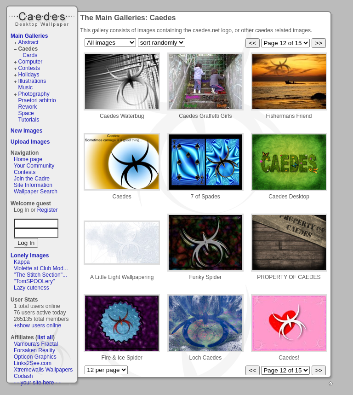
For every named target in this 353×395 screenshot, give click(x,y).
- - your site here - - (37, 382)
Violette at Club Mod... (41, 268)
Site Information (33, 185)
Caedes (43, 18)
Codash (23, 376)
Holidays (29, 74)
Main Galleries (29, 36)
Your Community (34, 166)
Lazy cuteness (31, 288)
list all (45, 337)
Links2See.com (32, 363)
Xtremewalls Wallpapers (43, 369)
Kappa (22, 262)
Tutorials (29, 119)
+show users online (37, 325)
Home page (28, 159)
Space (26, 113)
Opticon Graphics (35, 357)
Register (47, 210)
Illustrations (32, 81)
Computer (30, 61)
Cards (30, 55)
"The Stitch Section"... (40, 275)
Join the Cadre (32, 178)
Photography (34, 94)
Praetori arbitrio (37, 100)
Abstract (28, 42)
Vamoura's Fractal (36, 344)
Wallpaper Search (35, 191)
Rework (27, 107)
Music (25, 87)
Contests (29, 68)
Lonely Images (30, 255)
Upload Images (30, 142)
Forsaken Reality (34, 350)
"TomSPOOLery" (34, 281)
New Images (26, 131)
